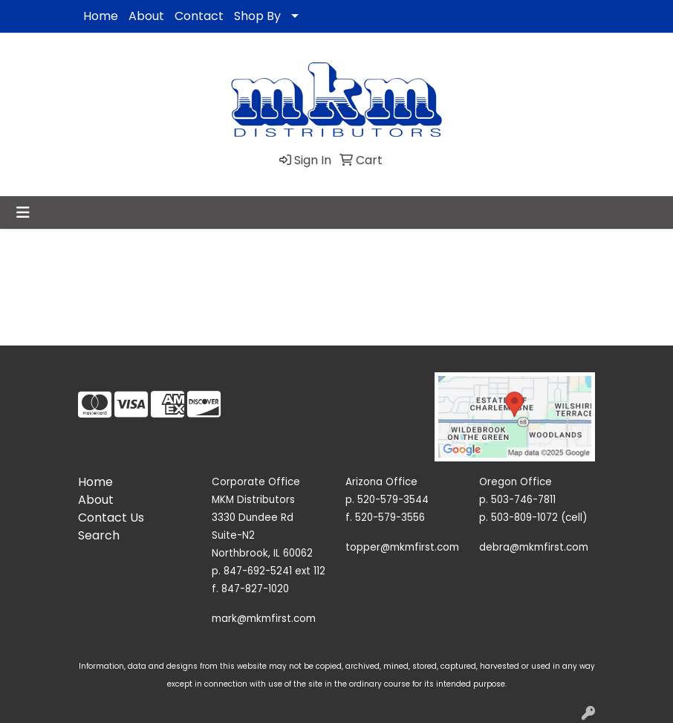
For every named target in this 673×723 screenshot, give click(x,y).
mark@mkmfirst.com (264, 619)
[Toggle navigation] (23, 212)
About (146, 16)
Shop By (257, 16)
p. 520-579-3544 (387, 500)
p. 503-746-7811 (517, 500)
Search (99, 535)
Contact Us (111, 517)
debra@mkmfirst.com (533, 547)
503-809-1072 (524, 517)
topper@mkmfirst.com (402, 547)
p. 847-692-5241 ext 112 (268, 571)
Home (100, 16)
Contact (199, 16)
